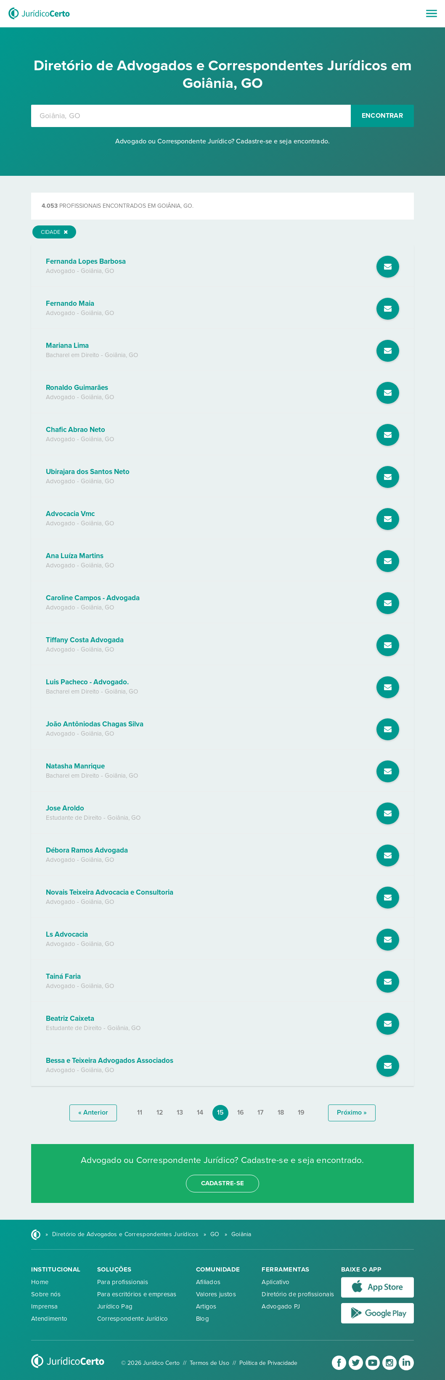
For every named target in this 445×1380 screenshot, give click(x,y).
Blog (202, 1318)
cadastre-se (222, 1183)
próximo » (352, 1112)
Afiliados (208, 1282)
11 (139, 1112)
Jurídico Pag (115, 1306)
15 (220, 1112)
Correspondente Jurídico (132, 1318)
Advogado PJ (281, 1306)
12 (159, 1112)
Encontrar (382, 115)
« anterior (93, 1112)
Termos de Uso (209, 1363)
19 (301, 1112)
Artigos (206, 1306)
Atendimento (49, 1318)
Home (39, 1282)
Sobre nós (46, 1294)
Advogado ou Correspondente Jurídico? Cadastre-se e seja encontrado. (222, 141)
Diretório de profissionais (298, 1294)
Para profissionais (122, 1282)
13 (180, 1112)
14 (200, 1112)
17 (260, 1112)
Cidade (54, 232)
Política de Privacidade (268, 1363)
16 (240, 1112)
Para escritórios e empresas (137, 1294)
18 (281, 1112)
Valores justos (216, 1294)
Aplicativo (275, 1282)
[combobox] (191, 116)
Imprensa (44, 1306)
